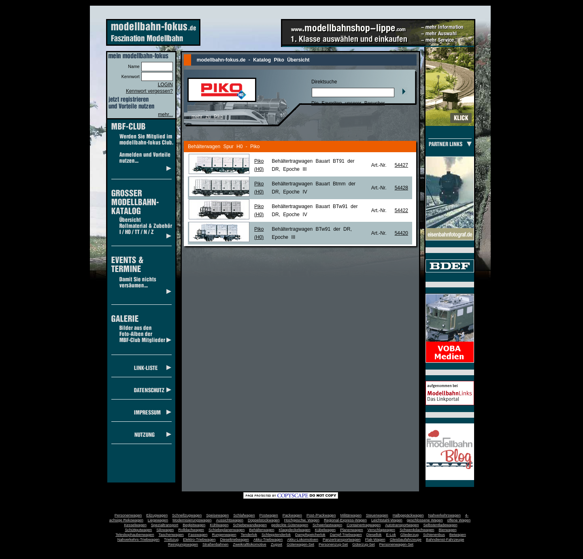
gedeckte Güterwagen (289, 525)
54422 (401, 210)
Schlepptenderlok (276, 535)
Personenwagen (128, 515)
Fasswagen (198, 535)
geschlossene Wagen (425, 520)
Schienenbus (434, 535)
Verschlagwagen (381, 530)
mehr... (165, 114)
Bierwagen (448, 530)
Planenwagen (351, 530)
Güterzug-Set (363, 544)
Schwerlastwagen (327, 525)
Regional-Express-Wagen (345, 520)
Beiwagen (457, 535)
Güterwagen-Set (300, 544)
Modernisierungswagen (191, 520)
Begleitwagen (194, 525)
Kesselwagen (135, 525)
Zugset (277, 544)
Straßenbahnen (215, 544)
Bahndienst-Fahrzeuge (445, 540)
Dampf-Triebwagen (346, 535)
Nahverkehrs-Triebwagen (138, 540)
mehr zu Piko (207, 116)
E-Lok (391, 535)
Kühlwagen (219, 525)
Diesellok (374, 535)
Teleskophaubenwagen (134, 535)
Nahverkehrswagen (444, 515)
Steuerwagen (377, 515)
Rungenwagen (224, 535)
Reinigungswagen (183, 544)
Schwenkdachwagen (417, 530)
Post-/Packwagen (321, 515)
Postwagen (269, 515)
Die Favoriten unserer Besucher (348, 103)
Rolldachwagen (191, 530)
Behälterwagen (261, 530)
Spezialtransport (164, 525)
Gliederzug (409, 535)
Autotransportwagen (402, 525)
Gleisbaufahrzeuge (405, 540)
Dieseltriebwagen (234, 540)
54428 (401, 188)
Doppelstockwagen (264, 520)
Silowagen (165, 530)
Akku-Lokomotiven (302, 540)
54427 (401, 165)
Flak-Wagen (375, 540)
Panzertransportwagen (342, 540)
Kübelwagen (325, 530)
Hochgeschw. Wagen (301, 520)
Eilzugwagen (157, 515)
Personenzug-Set (333, 544)
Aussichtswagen (229, 520)
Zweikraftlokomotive (249, 544)
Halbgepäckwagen (408, 515)
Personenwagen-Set (396, 544)
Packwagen (292, 515)
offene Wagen (459, 520)
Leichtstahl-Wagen (386, 520)
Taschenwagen (171, 535)
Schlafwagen (244, 515)
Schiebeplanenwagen (227, 530)
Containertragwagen (364, 525)
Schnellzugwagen (187, 515)
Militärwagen (350, 515)
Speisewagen (217, 515)
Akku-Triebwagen (268, 540)
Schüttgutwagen (138, 530)
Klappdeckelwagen (294, 530)
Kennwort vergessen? (149, 91)
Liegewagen (158, 520)
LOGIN (165, 84)
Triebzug (171, 540)
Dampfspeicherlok (310, 535)
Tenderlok (249, 535)
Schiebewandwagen (250, 525)
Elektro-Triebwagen (199, 540)
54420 (401, 233)
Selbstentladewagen (440, 525)
